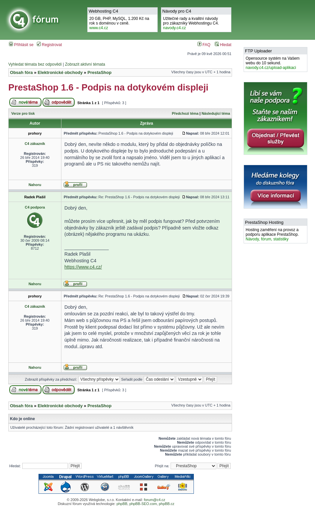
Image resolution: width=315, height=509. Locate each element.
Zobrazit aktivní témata (85, 64)
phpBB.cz (167, 504)
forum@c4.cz (154, 500)
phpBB (122, 504)
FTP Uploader (258, 50)
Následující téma (215, 113)
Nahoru (35, 185)
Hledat (223, 44)
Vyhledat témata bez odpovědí (35, 64)
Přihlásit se (21, 44)
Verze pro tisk (23, 113)
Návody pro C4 (176, 11)
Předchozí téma (185, 113)
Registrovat (49, 44)
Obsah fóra (21, 72)
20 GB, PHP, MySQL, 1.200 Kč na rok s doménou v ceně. (119, 23)
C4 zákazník (35, 144)
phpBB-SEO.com (143, 504)
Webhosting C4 (103, 11)
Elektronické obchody (60, 72)
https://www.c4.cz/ (83, 267)
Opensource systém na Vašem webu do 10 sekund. (273, 63)
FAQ (203, 44)
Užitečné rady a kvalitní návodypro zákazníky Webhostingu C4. (191, 23)
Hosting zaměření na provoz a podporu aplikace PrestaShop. (272, 234)
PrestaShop (99, 72)
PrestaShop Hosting (264, 222)
